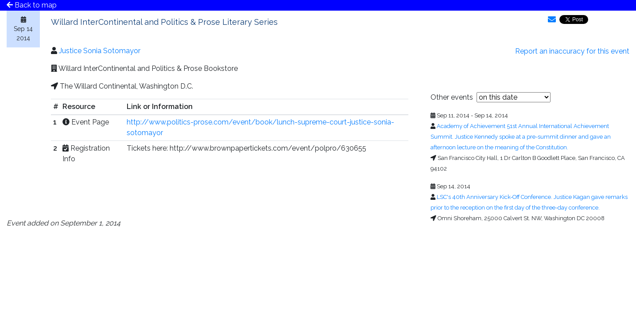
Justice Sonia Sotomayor (99, 51)
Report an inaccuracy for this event (572, 51)
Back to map (32, 5)
